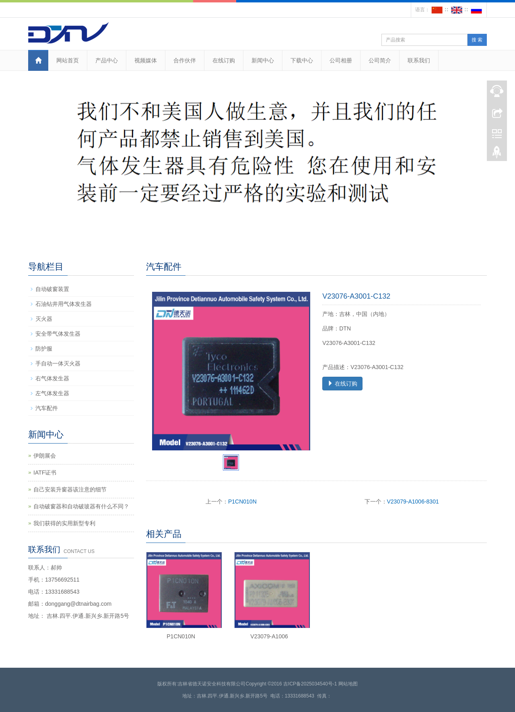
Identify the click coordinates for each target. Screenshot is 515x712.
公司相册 (341, 60)
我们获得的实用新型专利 (64, 523)
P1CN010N (242, 501)
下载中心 (301, 60)
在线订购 (223, 60)
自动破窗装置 (52, 289)
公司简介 (380, 60)
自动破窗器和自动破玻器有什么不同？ (81, 506)
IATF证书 (44, 472)
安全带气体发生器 (57, 333)
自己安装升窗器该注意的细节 (70, 489)
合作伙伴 (184, 60)
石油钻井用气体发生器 (63, 304)
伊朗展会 (44, 455)
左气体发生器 (52, 393)
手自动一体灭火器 (57, 363)
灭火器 (43, 319)
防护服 (43, 348)
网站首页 (67, 60)
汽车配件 (46, 408)
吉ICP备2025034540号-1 (310, 684)
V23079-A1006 (269, 636)
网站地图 (348, 684)
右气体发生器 (52, 378)
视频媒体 (145, 60)
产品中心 (106, 60)
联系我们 (419, 60)
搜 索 (477, 40)
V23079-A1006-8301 (413, 501)
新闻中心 (262, 60)
